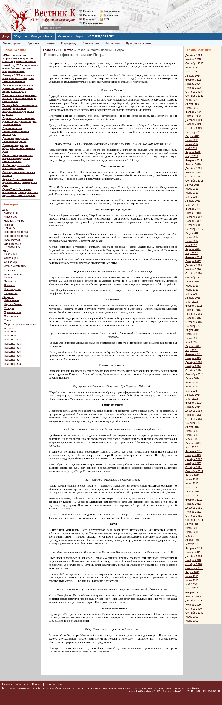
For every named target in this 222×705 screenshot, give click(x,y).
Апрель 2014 (193, 394)
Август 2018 (192, 184)
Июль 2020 (191, 107)
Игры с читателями (15, 266)
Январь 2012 (193, 503)
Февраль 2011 (193, 548)
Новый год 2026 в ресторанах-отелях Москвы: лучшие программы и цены (20, 68)
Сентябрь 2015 (194, 326)
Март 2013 (191, 447)
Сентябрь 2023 (194, 95)
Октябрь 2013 (193, 418)
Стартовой (89, 15)
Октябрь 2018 (193, 176)
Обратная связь (53, 684)
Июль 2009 (191, 616)
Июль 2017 (191, 237)
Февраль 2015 (193, 354)
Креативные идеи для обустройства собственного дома (18, 148)
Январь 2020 (193, 116)
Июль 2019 (191, 140)
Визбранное (111, 15)
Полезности (9, 328)
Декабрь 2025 (193, 55)
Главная (88, 11)
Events (8, 277)
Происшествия (12, 312)
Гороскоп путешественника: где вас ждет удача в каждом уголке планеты (19, 121)
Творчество (10, 293)
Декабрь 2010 (193, 556)
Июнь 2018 (191, 192)
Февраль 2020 (193, 112)
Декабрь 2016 (193, 265)
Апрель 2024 (193, 75)
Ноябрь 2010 (193, 560)
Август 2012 (192, 475)
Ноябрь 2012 (193, 463)
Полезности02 (12, 339)
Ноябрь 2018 (193, 172)
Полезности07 (12, 359)
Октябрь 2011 (193, 515)
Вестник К (167, 691)
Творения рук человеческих (20, 324)
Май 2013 (191, 439)
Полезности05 (12, 351)
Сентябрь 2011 (194, 519)
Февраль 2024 (193, 79)
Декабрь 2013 (193, 410)
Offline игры (11, 258)
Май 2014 (191, 390)
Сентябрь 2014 (194, 374)
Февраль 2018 (193, 208)
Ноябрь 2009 (193, 604)
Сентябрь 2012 (194, 471)
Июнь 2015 (191, 338)
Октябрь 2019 (193, 128)
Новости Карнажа (12, 274)
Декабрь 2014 (193, 362)
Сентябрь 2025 (194, 63)
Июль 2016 (191, 285)
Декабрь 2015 (193, 313)
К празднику (69, 43)
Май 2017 (191, 245)
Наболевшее (11, 300)
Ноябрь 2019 (193, 124)
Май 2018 (191, 196)
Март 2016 (191, 301)
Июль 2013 (191, 431)
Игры (79, 36)
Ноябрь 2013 (193, 414)
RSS (106, 19)
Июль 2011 (191, 527)
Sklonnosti (10, 281)
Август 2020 (192, 103)
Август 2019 (192, 136)
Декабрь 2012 (193, 459)
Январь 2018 (193, 212)
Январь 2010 (193, 596)
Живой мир (65, 36)
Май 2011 (191, 536)
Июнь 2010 (191, 580)
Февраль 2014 (193, 402)
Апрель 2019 (193, 152)
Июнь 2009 (191, 620)
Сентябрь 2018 (194, 180)
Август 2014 (192, 378)
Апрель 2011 (193, 540)
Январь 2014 (193, 406)
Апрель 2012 (193, 491)
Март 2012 (191, 495)
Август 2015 (192, 330)
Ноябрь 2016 (193, 269)
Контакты (88, 19)
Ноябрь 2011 (193, 511)
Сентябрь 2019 (194, 132)
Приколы (33, 43)
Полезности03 (12, 343)
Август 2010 (192, 572)
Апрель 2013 (193, 443)
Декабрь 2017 (193, 217)
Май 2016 (191, 293)
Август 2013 (192, 427)
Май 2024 (191, 71)
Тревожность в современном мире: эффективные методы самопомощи (19, 98)
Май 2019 (191, 148)
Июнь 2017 (191, 241)
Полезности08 (12, 363)
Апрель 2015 (193, 346)
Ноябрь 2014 (193, 366)
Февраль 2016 (193, 305)
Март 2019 (191, 156)
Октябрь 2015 (193, 322)
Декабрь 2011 (193, 507)
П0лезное (10, 335)
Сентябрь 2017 (194, 229)
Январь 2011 (193, 552)
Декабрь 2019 (193, 120)
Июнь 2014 (191, 386)
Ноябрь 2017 (193, 221)
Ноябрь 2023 (193, 87)
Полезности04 (12, 347)
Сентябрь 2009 (194, 612)
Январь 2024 (193, 83)
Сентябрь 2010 (194, 568)
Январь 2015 (193, 358)
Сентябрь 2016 (194, 277)
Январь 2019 (193, 164)
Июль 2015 (191, 334)
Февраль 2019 (193, 160)
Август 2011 (192, 523)
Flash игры (10, 253)
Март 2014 (191, 398)
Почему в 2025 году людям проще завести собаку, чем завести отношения (18, 78)
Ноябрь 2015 (193, 317)
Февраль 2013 (193, 451)
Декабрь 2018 (193, 168)
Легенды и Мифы (42, 36)
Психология (11, 316)
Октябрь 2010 (193, 564)
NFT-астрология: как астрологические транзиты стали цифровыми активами (19, 58)
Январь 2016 (193, 309)
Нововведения (12, 289)
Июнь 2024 (191, 67)
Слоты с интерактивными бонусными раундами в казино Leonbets (17, 158)
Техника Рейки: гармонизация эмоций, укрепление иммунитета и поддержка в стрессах (19, 110)
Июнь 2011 (191, 532)
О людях (9, 308)
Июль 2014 (191, 382)
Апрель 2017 (193, 249)
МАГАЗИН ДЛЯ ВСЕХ (101, 36)
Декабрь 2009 (193, 600)
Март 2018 (191, 204)
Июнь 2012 (191, 483)
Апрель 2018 (193, 200)
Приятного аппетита (138, 43)
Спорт (7, 320)
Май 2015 (191, 342)
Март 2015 (191, 350)
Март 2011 (191, 544)
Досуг (5, 36)
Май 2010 (191, 584)
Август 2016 (192, 281)
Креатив (50, 43)
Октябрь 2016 (193, 273)
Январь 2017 (193, 261)
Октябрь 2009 (193, 608)
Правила (37, 684)
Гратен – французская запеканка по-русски (15, 140)
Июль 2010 (191, 576)
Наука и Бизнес (13, 304)
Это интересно (12, 43)
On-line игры (11, 262)
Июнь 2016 (191, 289)
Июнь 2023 (191, 99)
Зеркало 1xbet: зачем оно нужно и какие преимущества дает (19, 182)
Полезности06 (12, 355)
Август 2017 (192, 233)
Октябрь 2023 (193, 91)
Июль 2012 (191, 479)
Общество (20, 36)
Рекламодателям (91, 23)
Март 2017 (191, 253)
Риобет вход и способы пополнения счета (16, 167)
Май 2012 (191, 487)
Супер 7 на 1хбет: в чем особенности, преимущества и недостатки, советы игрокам (20, 192)
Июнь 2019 (191, 144)
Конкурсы (9, 270)
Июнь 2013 (191, 435)
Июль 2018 (191, 188)
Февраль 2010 (193, 592)
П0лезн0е (10, 331)
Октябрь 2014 (193, 370)
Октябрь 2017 (193, 225)
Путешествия (91, 43)
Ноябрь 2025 (193, 59)
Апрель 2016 (193, 297)
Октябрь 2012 (193, 467)
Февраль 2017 (193, 257)
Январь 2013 (193, 455)
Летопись (9, 285)
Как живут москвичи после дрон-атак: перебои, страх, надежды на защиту (18, 88)
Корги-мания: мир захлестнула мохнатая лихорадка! (15, 131)
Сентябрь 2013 (194, 422)
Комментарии (112, 11)
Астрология (112, 43)
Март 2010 (191, 588)
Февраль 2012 (193, 499)
